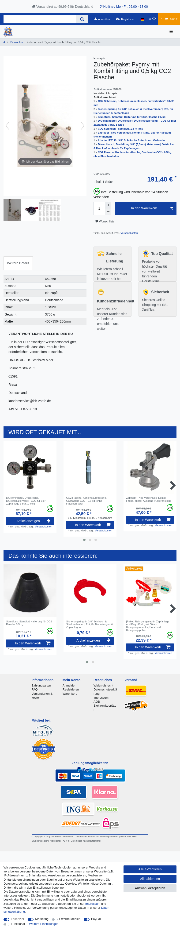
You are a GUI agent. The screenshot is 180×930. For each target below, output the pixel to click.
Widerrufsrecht (103, 685)
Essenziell (18, 919)
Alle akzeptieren (150, 869)
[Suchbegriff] (40, 19)
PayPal (96, 919)
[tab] (18, 263)
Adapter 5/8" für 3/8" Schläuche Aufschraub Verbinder (131, 140)
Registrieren (71, 689)
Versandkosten (129, 233)
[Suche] (82, 19)
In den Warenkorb (152, 208)
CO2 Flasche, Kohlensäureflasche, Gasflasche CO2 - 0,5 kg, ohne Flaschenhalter (86, 500)
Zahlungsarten (41, 685)
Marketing (42, 919)
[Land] (142, 19)
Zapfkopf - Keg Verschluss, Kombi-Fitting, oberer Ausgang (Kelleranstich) (148, 499)
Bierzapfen (16, 42)
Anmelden (69, 685)
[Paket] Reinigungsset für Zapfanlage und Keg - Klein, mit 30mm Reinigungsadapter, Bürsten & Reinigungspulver (147, 626)
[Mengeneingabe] (99, 208)
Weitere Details (18, 263)
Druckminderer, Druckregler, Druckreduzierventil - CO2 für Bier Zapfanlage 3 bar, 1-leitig (25, 500)
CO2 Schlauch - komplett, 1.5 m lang (120, 128)
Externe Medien (70, 919)
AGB (97, 701)
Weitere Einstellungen (44, 924)
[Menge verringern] (108, 211)
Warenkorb (70, 693)
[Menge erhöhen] (108, 205)
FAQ (35, 689)
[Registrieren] (125, 19)
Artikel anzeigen (33, 521)
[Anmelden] (102, 19)
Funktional (18, 924)
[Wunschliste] (152, 19)
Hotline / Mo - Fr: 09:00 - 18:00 (124, 6)
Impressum (101, 697)
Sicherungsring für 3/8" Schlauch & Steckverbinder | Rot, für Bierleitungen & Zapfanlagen (89, 624)
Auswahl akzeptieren (150, 888)
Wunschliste (104, 221)
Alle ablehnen (150, 879)
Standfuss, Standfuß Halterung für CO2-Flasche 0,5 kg (131, 117)
